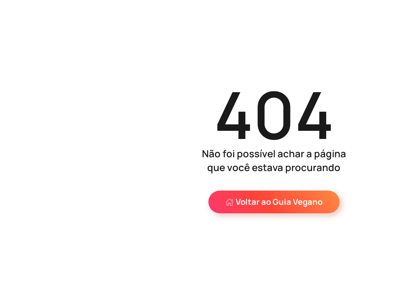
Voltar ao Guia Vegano (274, 201)
